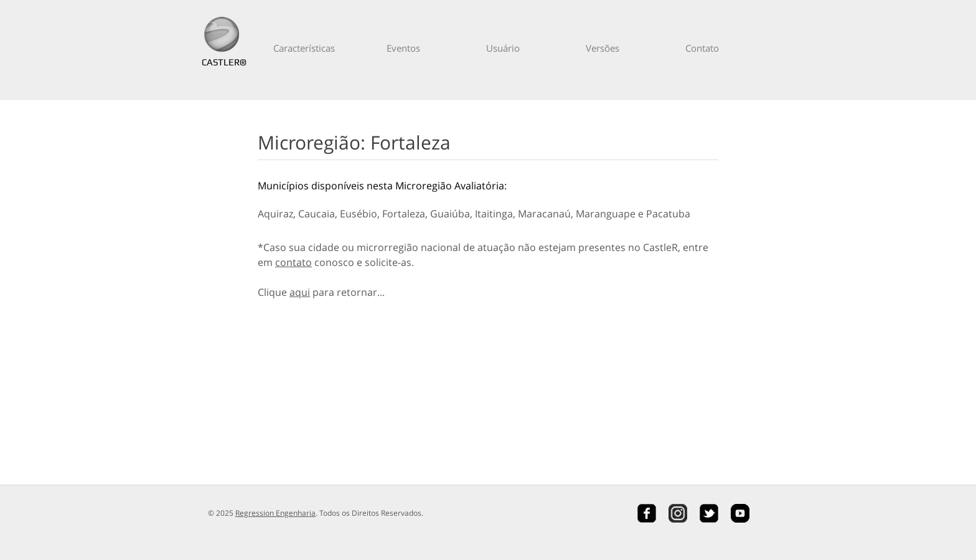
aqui (299, 292)
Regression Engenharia (275, 513)
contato (293, 262)
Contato (702, 48)
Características (304, 48)
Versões (602, 48)
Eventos (403, 48)
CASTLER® (222, 62)
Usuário (503, 48)
